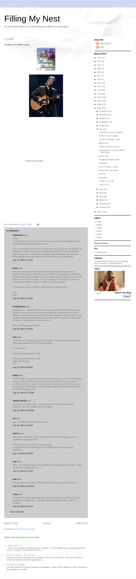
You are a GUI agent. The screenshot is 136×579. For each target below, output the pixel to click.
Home (46, 523)
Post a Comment (17, 512)
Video (98, 237)
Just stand (103, 163)
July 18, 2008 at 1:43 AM (23, 260)
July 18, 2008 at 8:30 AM (23, 367)
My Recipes (101, 252)
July (101, 129)
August (102, 125)
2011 (99, 97)
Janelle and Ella (20, 401)
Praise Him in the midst (108, 170)
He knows (103, 178)
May (101, 193)
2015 (99, 83)
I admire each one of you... (110, 146)
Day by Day (103, 143)
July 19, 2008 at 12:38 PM (23, 486)
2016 (99, 79)
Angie (101, 47)
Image (99, 228)
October (102, 118)
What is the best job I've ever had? (22, 537)
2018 (99, 72)
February (103, 204)
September (104, 122)
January (102, 207)
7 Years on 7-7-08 (106, 181)
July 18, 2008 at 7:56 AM (23, 329)
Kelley (15, 375)
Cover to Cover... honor (108, 167)
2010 (99, 101)
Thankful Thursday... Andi (109, 139)
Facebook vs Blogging (16, 565)
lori (14, 418)
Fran (15, 337)
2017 (99, 76)
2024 (99, 58)
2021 (99, 65)
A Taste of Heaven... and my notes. (21, 555)
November (103, 115)
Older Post (82, 523)
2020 (99, 68)
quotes (99, 234)
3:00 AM (102, 174)
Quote (98, 231)
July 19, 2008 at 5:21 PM (23, 506)
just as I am (103, 156)
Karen (15, 268)
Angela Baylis (104, 43)
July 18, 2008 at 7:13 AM (23, 298)
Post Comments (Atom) (25, 529)
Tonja (15, 494)
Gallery (99, 225)
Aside (98, 222)
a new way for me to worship (110, 132)
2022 (99, 61)
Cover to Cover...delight (108, 136)
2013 (99, 90)
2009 (99, 104)
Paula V (16, 433)
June (101, 189)
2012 (99, 94)
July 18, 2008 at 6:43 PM (23, 453)
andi (15, 461)
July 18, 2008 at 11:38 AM (23, 393)
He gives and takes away (109, 160)
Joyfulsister (18, 235)
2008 (99, 108)
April (101, 196)
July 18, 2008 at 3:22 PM (23, 425)
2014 (99, 86)
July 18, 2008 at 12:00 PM (23, 410)
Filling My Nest (32, 18)
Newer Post (11, 523)
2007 (99, 212)
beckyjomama (19, 306)
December (103, 111)
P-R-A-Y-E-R (104, 185)
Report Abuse (101, 243)
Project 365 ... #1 (15, 545)
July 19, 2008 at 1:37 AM (23, 471)
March (102, 200)
